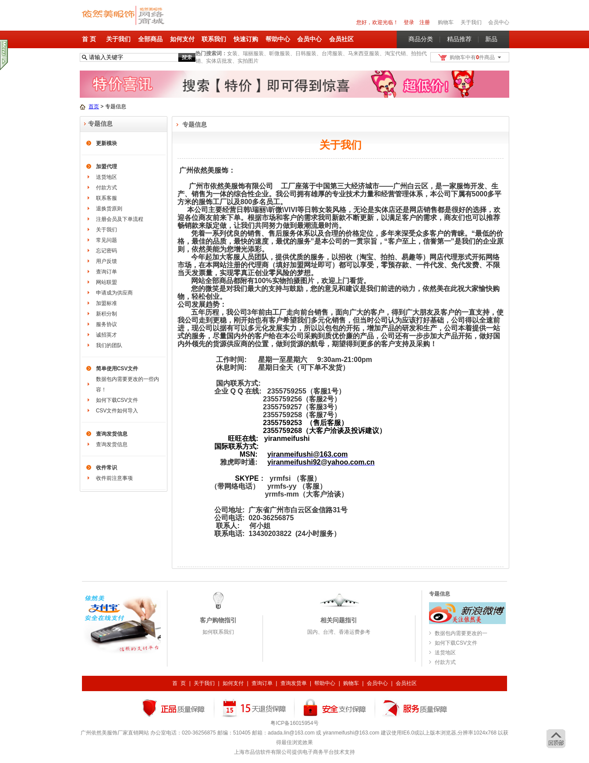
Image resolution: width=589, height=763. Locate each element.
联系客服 (106, 198)
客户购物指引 (218, 620)
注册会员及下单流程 (119, 219)
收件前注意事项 (114, 478)
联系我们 (214, 39)
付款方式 (106, 188)
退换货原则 (109, 209)
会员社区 (341, 39)
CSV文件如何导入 (117, 411)
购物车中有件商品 (472, 57)
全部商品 (150, 39)
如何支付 (182, 39)
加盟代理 (106, 166)
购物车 (351, 683)
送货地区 (106, 177)
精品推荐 (459, 39)
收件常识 (106, 468)
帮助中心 (278, 39)
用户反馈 (106, 261)
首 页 (89, 39)
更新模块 (106, 143)
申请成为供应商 (114, 293)
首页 (94, 106)
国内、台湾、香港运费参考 (338, 632)
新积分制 (106, 314)
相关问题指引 (338, 620)
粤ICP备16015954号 (294, 723)
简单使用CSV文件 (117, 369)
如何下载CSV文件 (117, 400)
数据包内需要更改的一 (461, 633)
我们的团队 (109, 345)
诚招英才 (106, 335)
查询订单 (106, 272)
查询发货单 (293, 683)
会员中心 (498, 22)
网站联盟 (106, 282)
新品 (491, 39)
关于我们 (118, 39)
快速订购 (246, 39)
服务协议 (106, 324)
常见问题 (106, 240)
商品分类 (420, 39)
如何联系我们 (218, 632)
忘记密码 (106, 251)
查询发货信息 (112, 434)
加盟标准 (106, 303)
